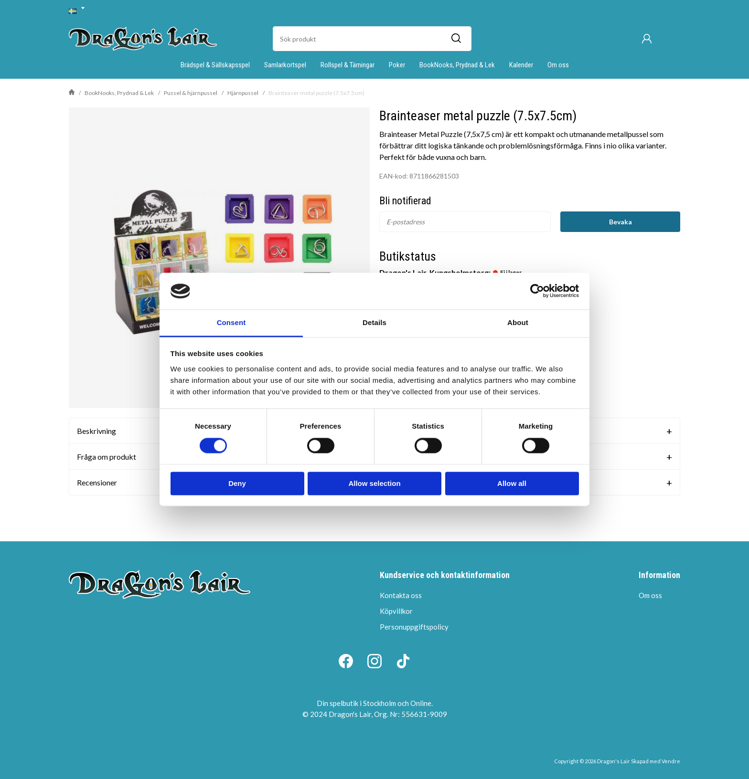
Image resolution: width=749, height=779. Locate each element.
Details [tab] (374, 322)
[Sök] (455, 39)
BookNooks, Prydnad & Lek (457, 65)
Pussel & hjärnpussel (190, 92)
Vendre (671, 761)
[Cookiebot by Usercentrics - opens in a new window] (537, 291)
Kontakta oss (401, 595)
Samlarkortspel (285, 65)
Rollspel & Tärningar (347, 65)
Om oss (558, 65)
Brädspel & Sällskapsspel (215, 65)
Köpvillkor (396, 611)
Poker (397, 65)
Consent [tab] (231, 322)
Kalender (521, 65)
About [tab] (517, 322)
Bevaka (620, 222)
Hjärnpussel (242, 92)
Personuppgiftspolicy (414, 626)
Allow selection (374, 483)
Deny (237, 483)
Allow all (511, 483)
